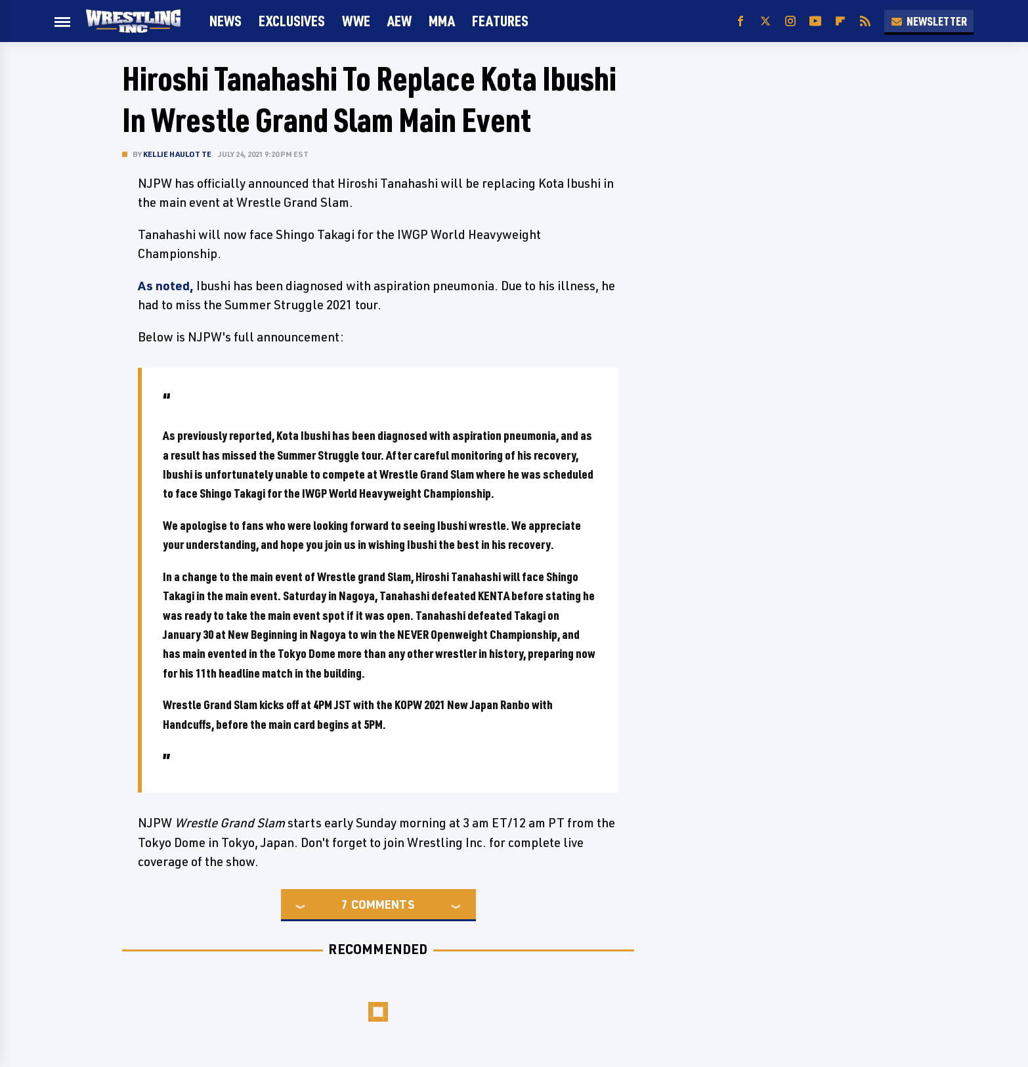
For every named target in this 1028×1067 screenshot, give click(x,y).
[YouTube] (815, 21)
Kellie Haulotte (177, 154)
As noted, (166, 286)
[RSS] (865, 21)
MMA (442, 21)
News (225, 21)
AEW (399, 21)
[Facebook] (740, 21)
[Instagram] (790, 21)
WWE (356, 21)
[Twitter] (765, 21)
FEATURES (500, 21)
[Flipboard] (840, 21)
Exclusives (292, 21)
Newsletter (929, 21)
